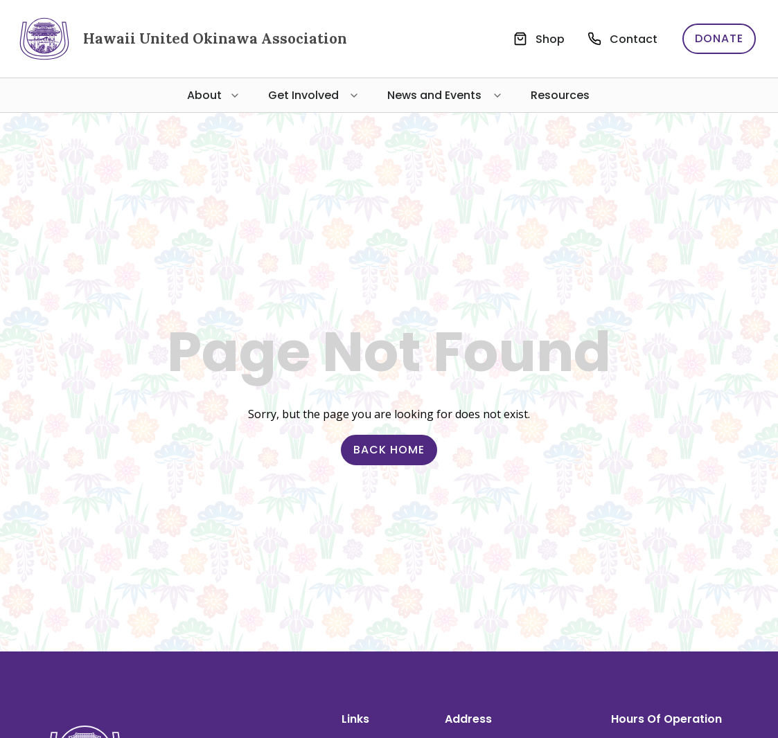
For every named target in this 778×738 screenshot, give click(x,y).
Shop (550, 39)
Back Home (389, 450)
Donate (719, 38)
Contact (633, 39)
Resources (560, 95)
